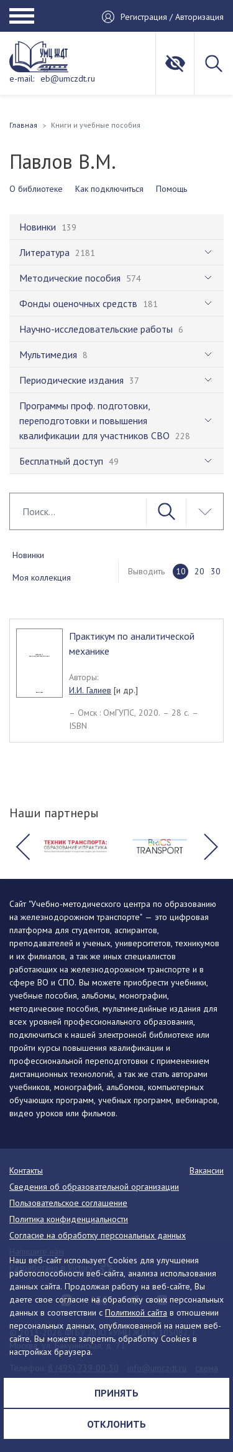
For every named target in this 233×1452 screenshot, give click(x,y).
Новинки (28, 555)
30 (216, 571)
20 (199, 571)
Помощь (171, 188)
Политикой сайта (136, 1312)
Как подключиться (109, 188)
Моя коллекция (41, 577)
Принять (116, 1393)
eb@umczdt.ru (67, 78)
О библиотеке (36, 188)
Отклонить (116, 1424)
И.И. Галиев (90, 690)
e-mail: (21, 78)
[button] (22, 846)
